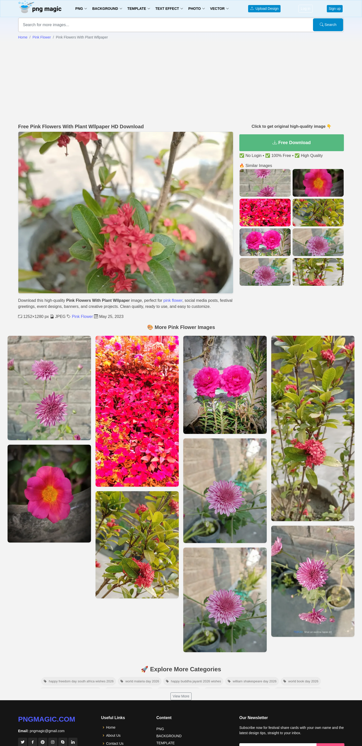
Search (328, 24)
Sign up (335, 9)
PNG (160, 729)
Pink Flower (41, 37)
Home (22, 37)
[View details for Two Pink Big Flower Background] (49, 388)
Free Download (292, 142)
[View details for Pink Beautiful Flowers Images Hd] (225, 490)
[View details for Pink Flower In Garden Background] (225, 385)
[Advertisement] (181, 82)
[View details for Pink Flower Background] (137, 411)
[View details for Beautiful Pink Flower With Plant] (313, 581)
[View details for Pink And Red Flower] (49, 494)
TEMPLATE (165, 743)
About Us (113, 735)
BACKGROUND (169, 736)
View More (181, 696)
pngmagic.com (46, 719)
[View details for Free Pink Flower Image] (137, 544)
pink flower (173, 300)
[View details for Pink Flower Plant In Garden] (313, 428)
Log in (305, 9)
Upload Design (264, 9)
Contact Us (114, 743)
